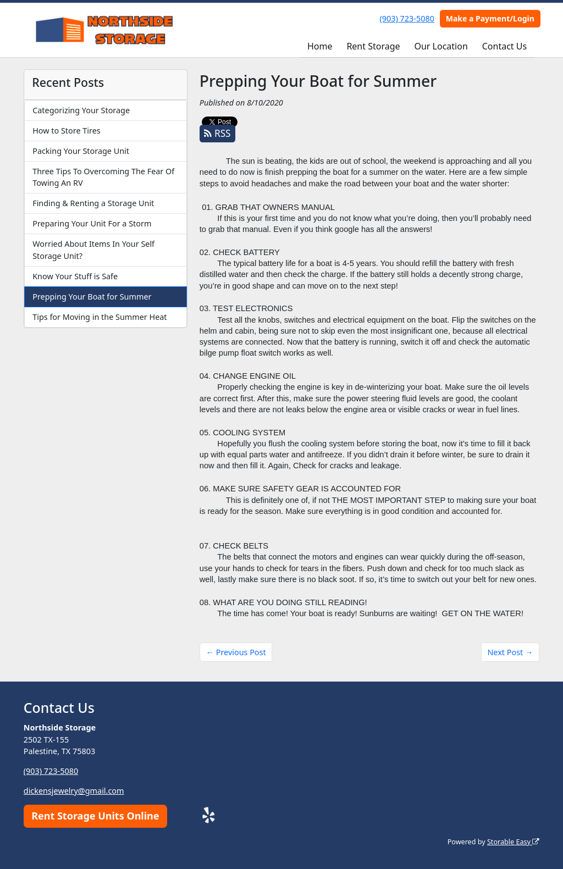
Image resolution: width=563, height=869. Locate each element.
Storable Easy (513, 841)
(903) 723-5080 (407, 18)
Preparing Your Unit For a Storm (91, 223)
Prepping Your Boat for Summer (91, 296)
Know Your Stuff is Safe (75, 276)
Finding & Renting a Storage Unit (93, 203)
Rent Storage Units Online (95, 815)
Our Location (440, 46)
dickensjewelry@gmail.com (74, 790)
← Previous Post (236, 652)
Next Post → (510, 652)
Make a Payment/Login (490, 18)
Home (320, 46)
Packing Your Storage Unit (80, 151)
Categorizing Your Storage (81, 110)
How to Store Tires (66, 130)
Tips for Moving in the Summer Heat (99, 317)
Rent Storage (373, 46)
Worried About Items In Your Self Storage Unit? (93, 250)
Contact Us (504, 46)
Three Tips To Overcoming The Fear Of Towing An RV (103, 177)
